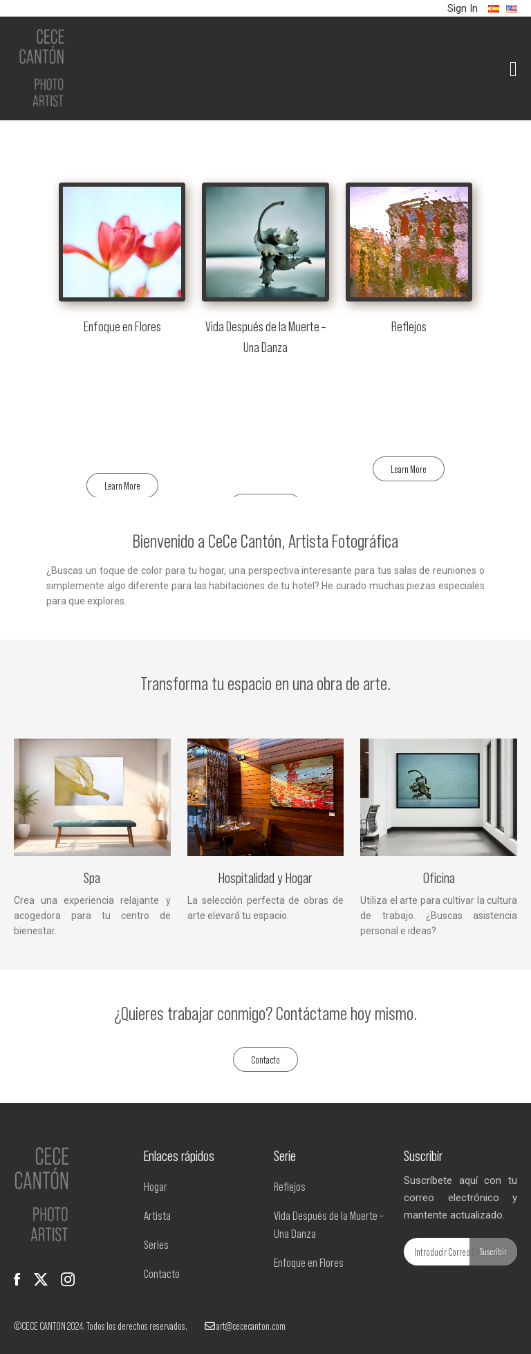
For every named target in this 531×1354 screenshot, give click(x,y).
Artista (157, 1215)
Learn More (122, 485)
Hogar (155, 1186)
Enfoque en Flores (309, 1262)
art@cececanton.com (245, 1325)
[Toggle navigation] (516, 68)
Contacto (265, 1059)
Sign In (462, 8)
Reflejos (290, 1186)
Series (156, 1244)
